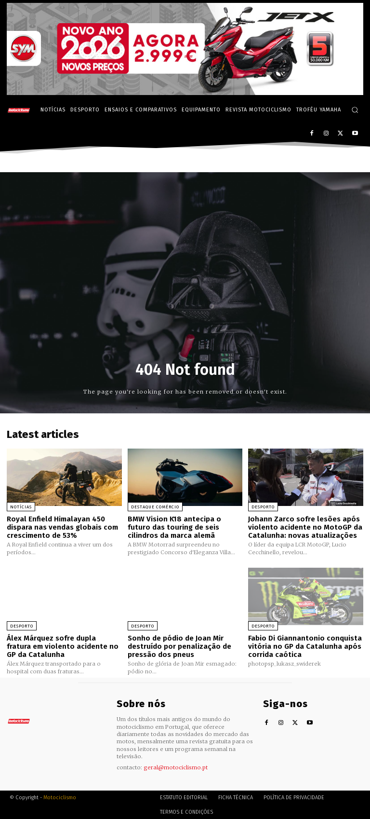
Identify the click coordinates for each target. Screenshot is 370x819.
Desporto (263, 507)
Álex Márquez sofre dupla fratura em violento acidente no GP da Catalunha (63, 646)
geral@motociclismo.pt (176, 767)
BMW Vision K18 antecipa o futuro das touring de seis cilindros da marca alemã (174, 527)
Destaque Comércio (155, 507)
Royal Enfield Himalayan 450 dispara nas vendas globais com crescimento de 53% (62, 527)
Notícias (21, 507)
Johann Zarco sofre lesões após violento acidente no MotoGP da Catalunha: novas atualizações (305, 527)
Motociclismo (59, 797)
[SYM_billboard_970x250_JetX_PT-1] (185, 92)
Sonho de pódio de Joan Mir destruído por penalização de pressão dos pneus (179, 646)
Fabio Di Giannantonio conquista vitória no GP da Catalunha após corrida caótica (305, 646)
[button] (354, 109)
